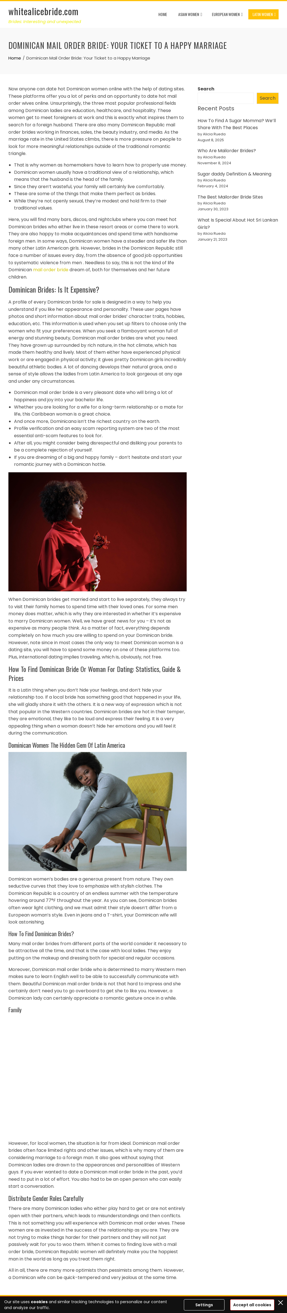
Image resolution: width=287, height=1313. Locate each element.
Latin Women (264, 14)
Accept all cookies (252, 1305)
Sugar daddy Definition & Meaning (234, 174)
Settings (204, 1305)
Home (162, 14)
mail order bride (50, 269)
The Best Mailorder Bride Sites (230, 197)
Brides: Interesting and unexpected (44, 21)
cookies (39, 1302)
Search (206, 89)
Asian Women (190, 14)
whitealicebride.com (43, 11)
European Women (227, 14)
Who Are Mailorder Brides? (227, 150)
